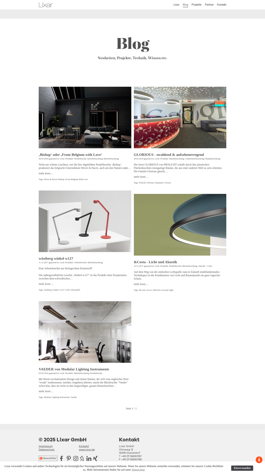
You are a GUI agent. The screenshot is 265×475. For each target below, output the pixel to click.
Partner (209, 4)
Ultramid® (75, 290)
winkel (56, 290)
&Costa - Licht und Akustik (155, 262)
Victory (168, 183)
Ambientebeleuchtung (194, 159)
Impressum (46, 446)
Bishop (61, 179)
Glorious (150, 183)
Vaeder (74, 397)
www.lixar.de (87, 449)
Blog (185, 4)
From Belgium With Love (77, 179)
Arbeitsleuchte (80, 262)
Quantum (159, 183)
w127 (62, 290)
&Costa (142, 290)
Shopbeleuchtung (212, 159)
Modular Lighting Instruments (57, 397)
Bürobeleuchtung (111, 159)
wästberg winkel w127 (56, 258)
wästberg (48, 290)
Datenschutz (47, 449)
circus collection (154, 290)
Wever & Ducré (50, 179)
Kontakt (221, 4)
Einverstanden (242, 468)
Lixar (176, 4)
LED (68, 290)
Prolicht (142, 183)
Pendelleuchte (80, 159)
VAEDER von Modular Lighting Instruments (74, 369)
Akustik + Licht (205, 266)
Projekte (197, 4)
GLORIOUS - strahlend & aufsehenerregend (169, 155)
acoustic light (167, 290)
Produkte (69, 159)
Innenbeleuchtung (95, 159)
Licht (62, 159)
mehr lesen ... (46, 173)
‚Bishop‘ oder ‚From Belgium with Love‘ (70, 155)
